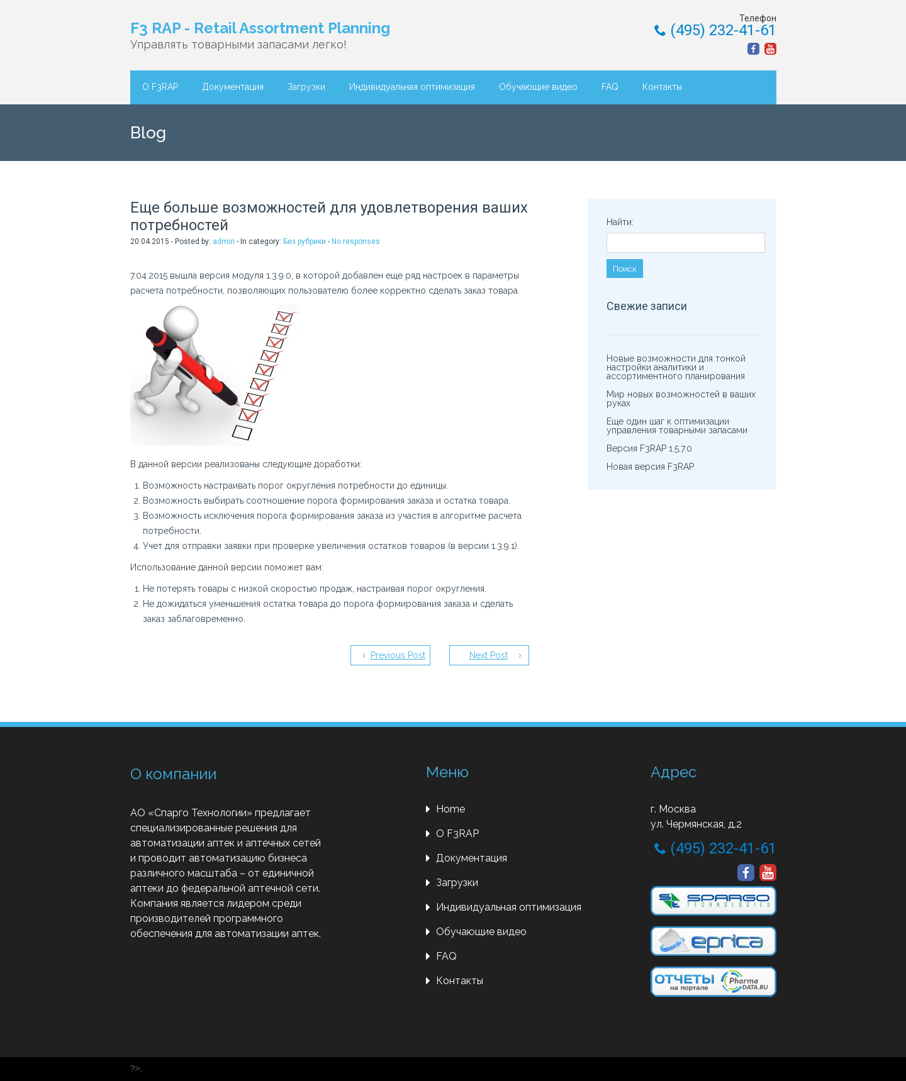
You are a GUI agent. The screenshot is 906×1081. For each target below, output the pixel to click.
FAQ (609, 87)
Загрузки (306, 87)
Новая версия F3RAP (650, 467)
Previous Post (398, 655)
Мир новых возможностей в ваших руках (681, 398)
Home (450, 809)
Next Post (488, 655)
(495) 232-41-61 (715, 30)
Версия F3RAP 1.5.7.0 (649, 448)
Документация (233, 87)
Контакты (662, 87)
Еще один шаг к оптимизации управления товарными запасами (677, 425)
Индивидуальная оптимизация (412, 87)
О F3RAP (160, 87)
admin (224, 241)
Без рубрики (304, 241)
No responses (356, 241)
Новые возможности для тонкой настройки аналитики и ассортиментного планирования (676, 367)
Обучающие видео (538, 87)
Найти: (620, 222)
